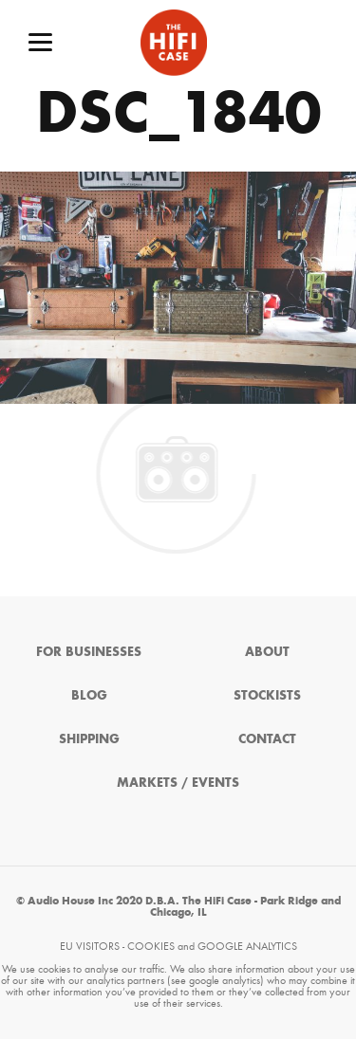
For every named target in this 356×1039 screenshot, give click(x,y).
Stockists (267, 695)
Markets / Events (178, 783)
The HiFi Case (174, 42)
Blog (89, 695)
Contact (267, 739)
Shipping (89, 739)
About (267, 652)
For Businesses (88, 652)
